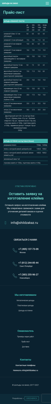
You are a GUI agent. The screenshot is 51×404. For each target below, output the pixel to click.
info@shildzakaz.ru (30, 370)
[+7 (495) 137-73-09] (15, 250)
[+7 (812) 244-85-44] (15, 264)
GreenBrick (31, 398)
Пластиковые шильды (25, 305)
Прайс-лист (25, 341)
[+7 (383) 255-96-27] (15, 276)
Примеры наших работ (25, 336)
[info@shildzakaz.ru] (7, 223)
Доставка (25, 346)
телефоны (31, 365)
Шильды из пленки (25, 310)
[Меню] (47, 3)
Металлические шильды (25, 300)
